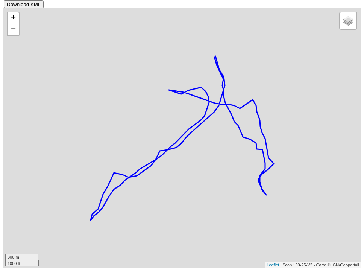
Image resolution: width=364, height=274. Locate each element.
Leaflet (273, 265)
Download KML (24, 4)
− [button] (13, 29)
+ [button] (13, 18)
